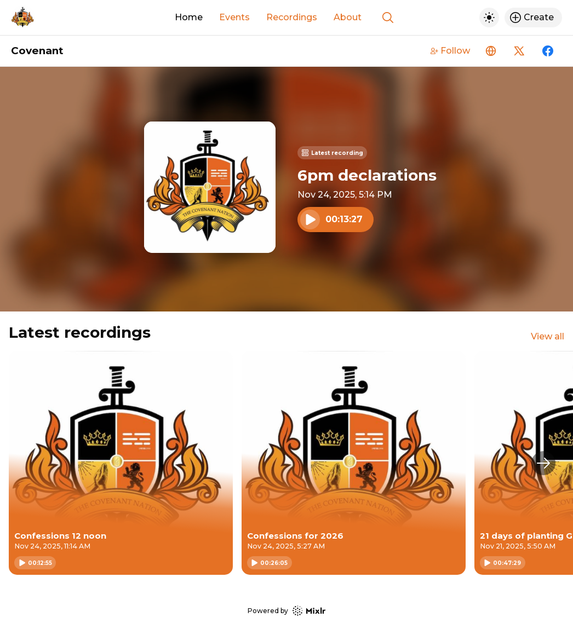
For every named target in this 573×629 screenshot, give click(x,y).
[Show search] (388, 17)
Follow (450, 50)
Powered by (286, 610)
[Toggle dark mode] (489, 17)
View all (547, 336)
